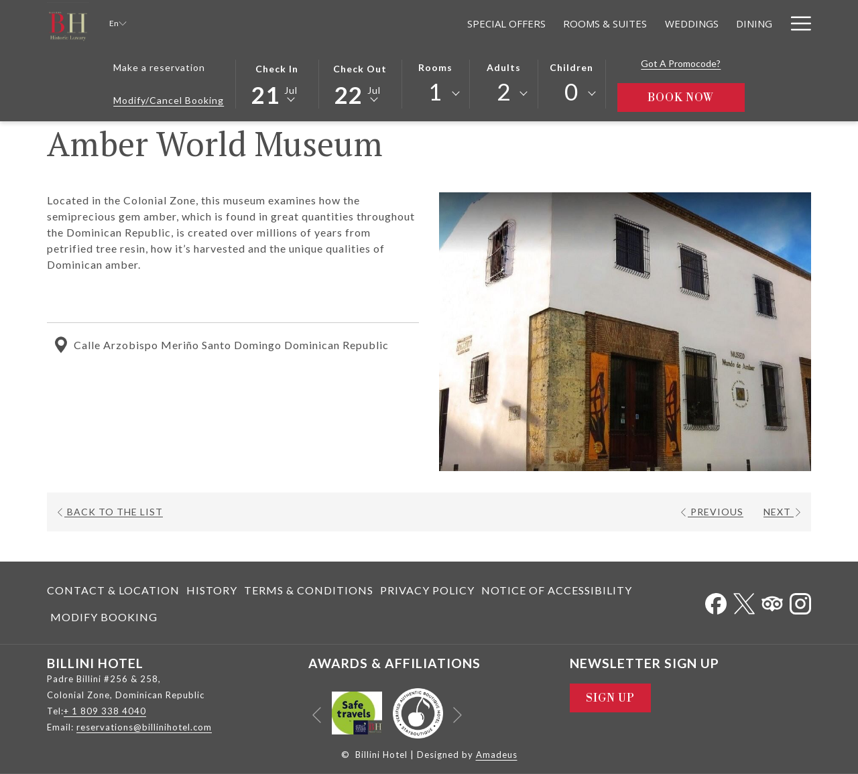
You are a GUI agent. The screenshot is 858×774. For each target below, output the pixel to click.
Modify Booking (104, 616)
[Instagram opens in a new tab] (800, 601)
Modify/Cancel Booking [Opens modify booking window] (168, 100)
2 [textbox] (504, 91)
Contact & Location (113, 590)
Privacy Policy (427, 590)
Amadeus (496, 754)
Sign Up (610, 698)
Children (571, 67)
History (211, 590)
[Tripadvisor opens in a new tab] (772, 601)
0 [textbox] (571, 91)
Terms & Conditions (308, 590)
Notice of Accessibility (556, 590)
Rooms (435, 67)
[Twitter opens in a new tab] (744, 601)
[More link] (796, 23)
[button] (277, 83)
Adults (504, 67)
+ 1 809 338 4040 (105, 711)
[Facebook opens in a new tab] (716, 601)
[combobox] (435, 94)
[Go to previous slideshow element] (316, 715)
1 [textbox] (435, 91)
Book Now (696, 97)
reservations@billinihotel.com (144, 727)
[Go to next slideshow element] (457, 715)
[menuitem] (390, 23)
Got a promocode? (681, 63)
